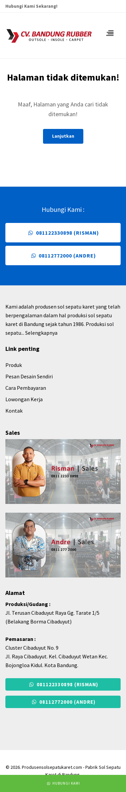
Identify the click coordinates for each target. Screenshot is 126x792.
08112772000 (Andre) (63, 255)
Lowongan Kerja (24, 399)
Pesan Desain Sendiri (29, 376)
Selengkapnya (41, 332)
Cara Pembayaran (25, 387)
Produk (13, 365)
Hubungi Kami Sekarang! (31, 6)
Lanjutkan (63, 136)
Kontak (14, 410)
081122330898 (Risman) (63, 232)
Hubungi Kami (63, 783)
